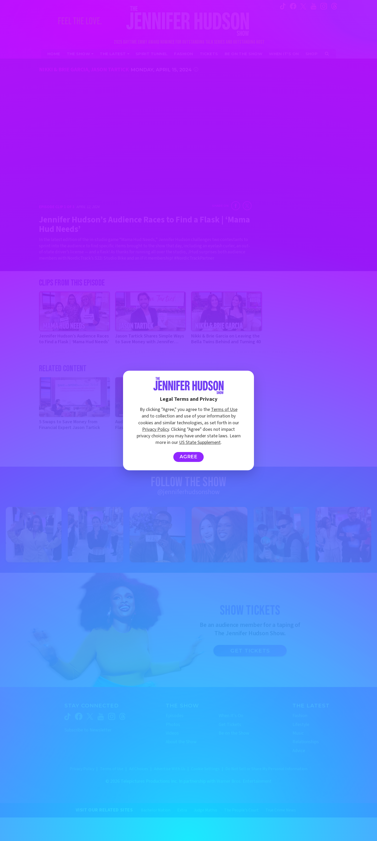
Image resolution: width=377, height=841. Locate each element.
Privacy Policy (155, 429)
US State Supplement (200, 442)
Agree (189, 457)
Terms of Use (224, 409)
